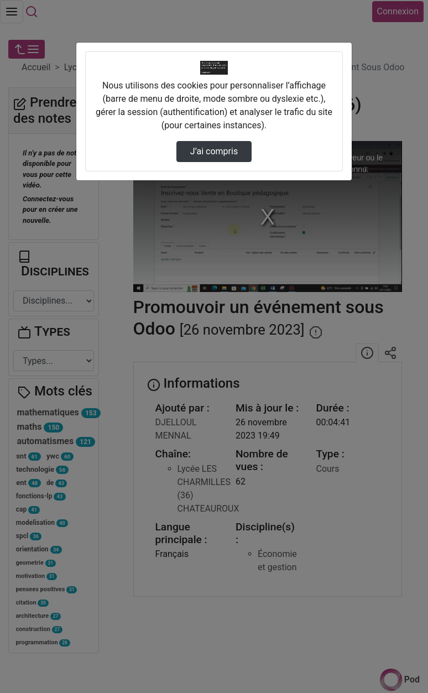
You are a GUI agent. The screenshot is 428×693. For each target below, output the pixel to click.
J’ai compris (214, 151)
